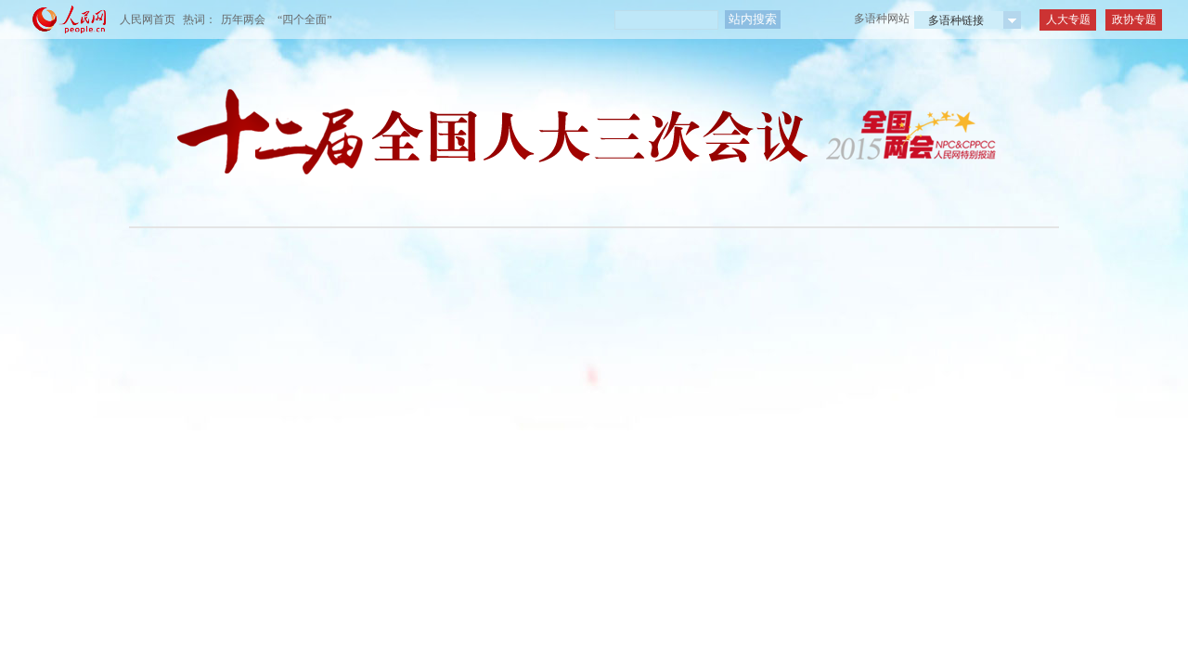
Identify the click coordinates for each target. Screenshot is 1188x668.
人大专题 (1068, 19)
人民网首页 (147, 19)
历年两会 (243, 19)
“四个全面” (305, 19)
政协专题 (1134, 19)
